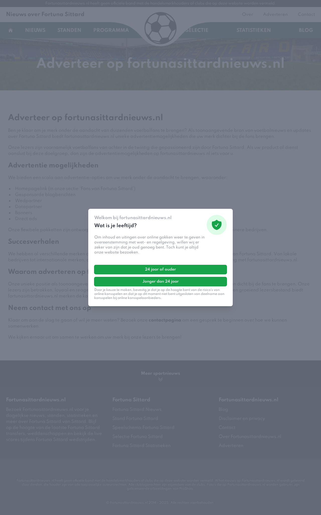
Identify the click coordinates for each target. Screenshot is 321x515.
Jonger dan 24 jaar (160, 282)
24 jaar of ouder (160, 270)
